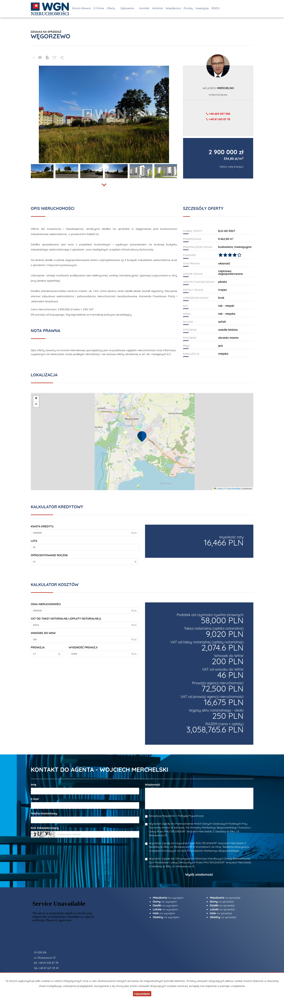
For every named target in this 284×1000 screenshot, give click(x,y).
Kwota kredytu (42, 526)
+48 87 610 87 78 (218, 119)
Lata (34, 541)
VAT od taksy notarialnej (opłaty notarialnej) (66, 618)
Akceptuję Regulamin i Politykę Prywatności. (176, 816)
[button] (142, 436)
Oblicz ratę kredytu (232, 166)
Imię (33, 784)
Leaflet (218, 488)
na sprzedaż (225, 897)
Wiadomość (152, 784)
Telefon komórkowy (44, 813)
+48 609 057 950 (218, 114)
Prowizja (38, 647)
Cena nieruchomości (46, 604)
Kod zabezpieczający (45, 828)
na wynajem (168, 897)
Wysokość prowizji (83, 647)
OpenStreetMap (234, 488)
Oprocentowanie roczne (49, 555)
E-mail (35, 799)
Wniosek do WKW (43, 633)
